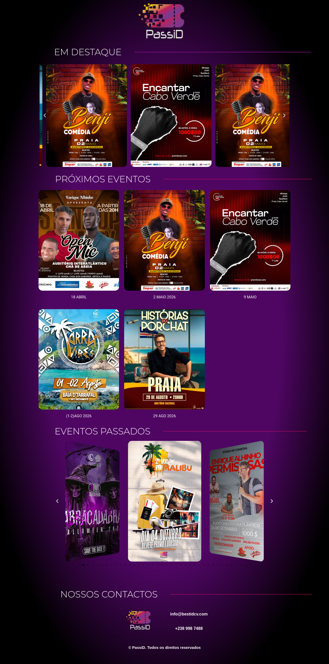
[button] (44, 115)
